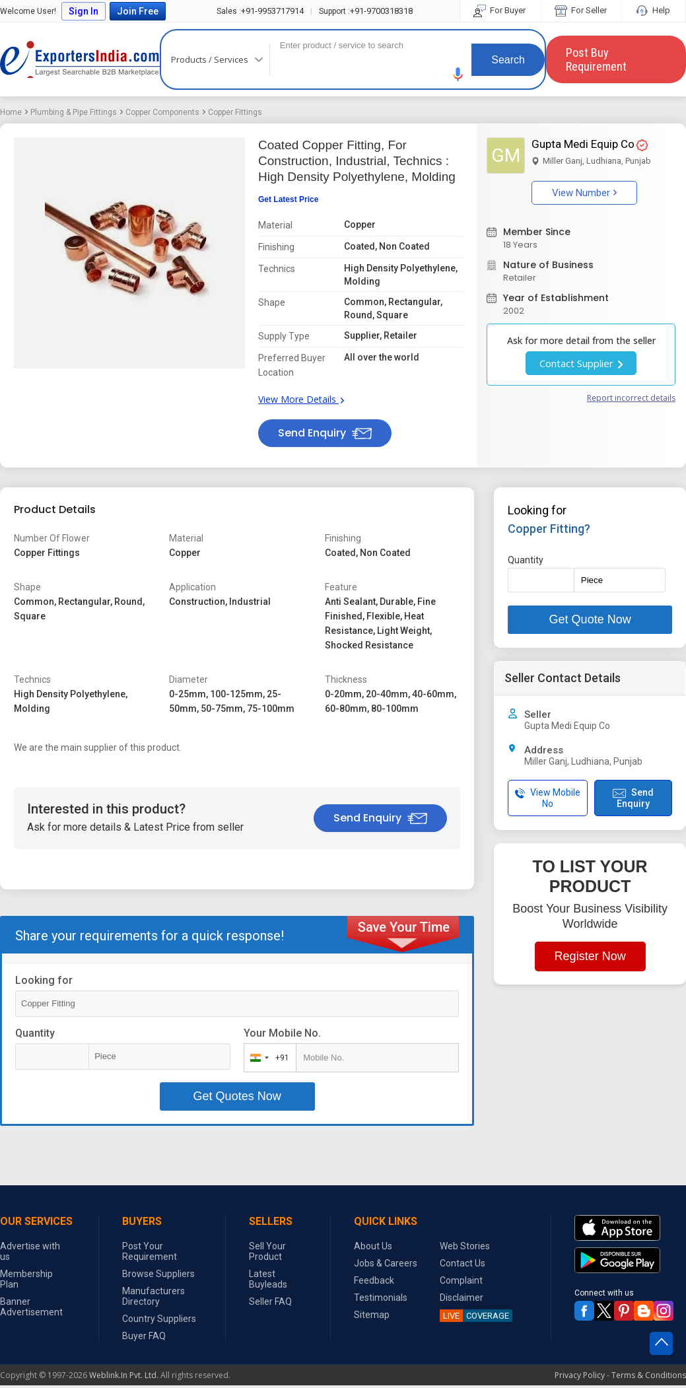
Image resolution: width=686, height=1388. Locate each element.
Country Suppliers (159, 1318)
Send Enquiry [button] (325, 432)
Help (654, 10)
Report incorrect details (631, 397)
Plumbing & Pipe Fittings (73, 112)
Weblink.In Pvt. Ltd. (123, 1375)
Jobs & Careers (385, 1263)
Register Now (590, 956)
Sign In (83, 11)
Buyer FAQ (144, 1336)
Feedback (374, 1280)
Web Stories (465, 1246)
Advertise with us (30, 1251)
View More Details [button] (301, 399)
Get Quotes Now (237, 1096)
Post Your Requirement (149, 1251)
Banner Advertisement (31, 1306)
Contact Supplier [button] (581, 363)
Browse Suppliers (158, 1273)
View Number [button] (584, 193)
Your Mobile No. (282, 1033)
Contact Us (462, 1263)
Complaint (461, 1280)
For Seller (582, 10)
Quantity (35, 1033)
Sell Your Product (267, 1251)
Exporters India (80, 59)
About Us (373, 1246)
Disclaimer (461, 1297)
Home (11, 112)
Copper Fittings (235, 112)
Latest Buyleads (268, 1279)
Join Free (137, 11)
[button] (458, 74)
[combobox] (267, 1058)
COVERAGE (474, 1315)
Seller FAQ (270, 1301)
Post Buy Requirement (596, 59)
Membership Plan (26, 1279)
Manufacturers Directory (153, 1296)
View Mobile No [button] (547, 798)
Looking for (44, 980)
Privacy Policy (580, 1375)
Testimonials (380, 1297)
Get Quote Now (590, 619)
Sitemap (372, 1314)
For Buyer (500, 10)
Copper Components (162, 112)
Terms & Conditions (648, 1375)
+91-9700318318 (366, 11)
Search (508, 59)
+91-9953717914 (260, 11)
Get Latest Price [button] (288, 199)
